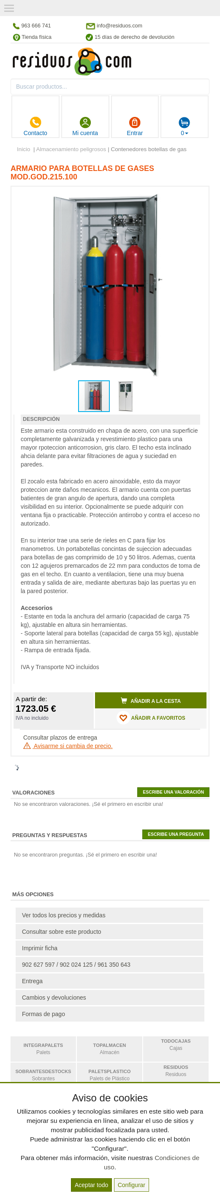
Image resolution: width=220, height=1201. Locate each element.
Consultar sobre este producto (61, 931)
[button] (192, 196)
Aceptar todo (91, 1185)
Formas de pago (43, 1014)
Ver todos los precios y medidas (64, 915)
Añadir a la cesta (151, 700)
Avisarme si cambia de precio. (68, 746)
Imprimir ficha (39, 948)
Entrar (135, 126)
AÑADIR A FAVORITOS (151, 717)
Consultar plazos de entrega (60, 737)
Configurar (131, 1185)
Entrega (32, 981)
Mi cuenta (85, 126)
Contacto (35, 126)
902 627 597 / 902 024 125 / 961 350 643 (76, 964)
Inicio (23, 149)
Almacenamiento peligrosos (71, 149)
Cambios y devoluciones (54, 997)
